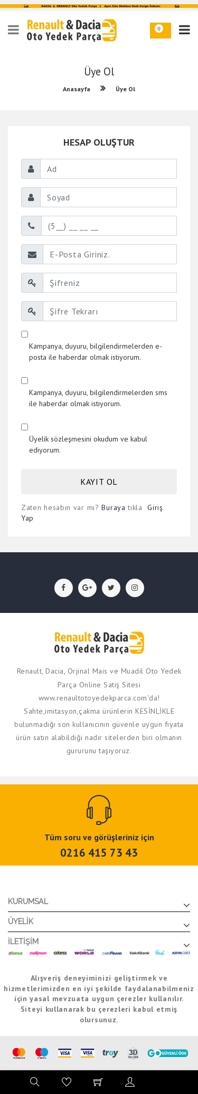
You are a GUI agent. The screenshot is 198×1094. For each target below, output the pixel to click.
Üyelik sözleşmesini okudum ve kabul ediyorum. (88, 444)
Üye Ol (125, 89)
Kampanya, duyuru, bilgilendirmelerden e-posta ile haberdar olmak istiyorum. (95, 351)
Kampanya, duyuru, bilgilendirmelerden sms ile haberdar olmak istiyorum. (98, 398)
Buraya (113, 507)
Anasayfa (76, 89)
